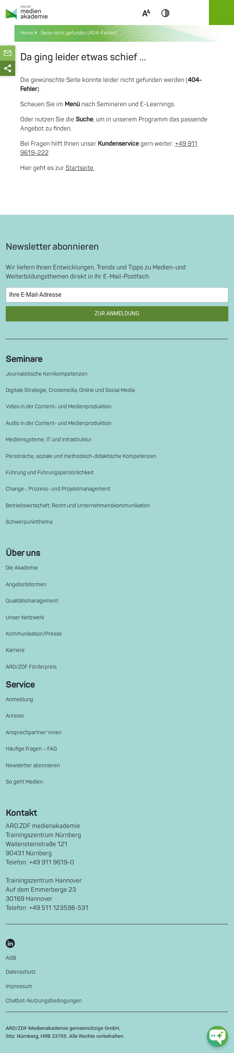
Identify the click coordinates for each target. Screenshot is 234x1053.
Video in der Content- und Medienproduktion (58, 406)
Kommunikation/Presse (34, 634)
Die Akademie (22, 568)
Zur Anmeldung (117, 313)
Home (28, 33)
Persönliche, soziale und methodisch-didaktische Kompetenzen (81, 456)
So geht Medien (24, 782)
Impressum (19, 986)
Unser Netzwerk (25, 617)
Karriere (15, 650)
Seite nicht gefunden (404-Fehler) (77, 33)
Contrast (165, 22)
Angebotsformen (26, 584)
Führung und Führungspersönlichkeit (50, 472)
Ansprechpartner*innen (34, 732)
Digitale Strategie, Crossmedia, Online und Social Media (70, 390)
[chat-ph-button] (217, 1036)
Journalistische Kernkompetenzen (47, 374)
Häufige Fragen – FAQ (31, 749)
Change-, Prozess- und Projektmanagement (58, 489)
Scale (146, 22)
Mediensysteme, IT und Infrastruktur (49, 439)
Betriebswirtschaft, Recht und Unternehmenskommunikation (78, 505)
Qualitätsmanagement (32, 601)
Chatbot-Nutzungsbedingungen (44, 1001)
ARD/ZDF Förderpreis (31, 667)
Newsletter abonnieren (33, 765)
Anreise (15, 716)
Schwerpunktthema (29, 522)
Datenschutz (21, 972)
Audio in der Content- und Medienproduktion (58, 423)
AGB (11, 958)
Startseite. (79, 168)
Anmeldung (19, 699)
